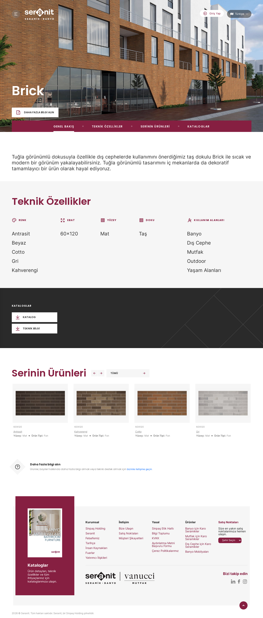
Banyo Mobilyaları (197, 551)
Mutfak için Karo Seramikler (196, 537)
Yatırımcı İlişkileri (96, 557)
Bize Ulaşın (126, 528)
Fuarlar (90, 552)
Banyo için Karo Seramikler (195, 530)
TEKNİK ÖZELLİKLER (107, 126)
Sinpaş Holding (95, 528)
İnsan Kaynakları (96, 548)
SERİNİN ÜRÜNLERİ (155, 126)
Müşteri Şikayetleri (131, 538)
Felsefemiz (93, 538)
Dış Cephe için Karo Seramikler (198, 545)
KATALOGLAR (198, 126)
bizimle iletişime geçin (139, 469)
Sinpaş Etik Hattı (163, 528)
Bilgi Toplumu (161, 533)
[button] (94, 373)
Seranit (90, 533)
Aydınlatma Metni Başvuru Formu (163, 544)
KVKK (155, 538)
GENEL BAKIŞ (63, 126)
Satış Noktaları (128, 533)
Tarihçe (90, 543)
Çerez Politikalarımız (165, 550)
